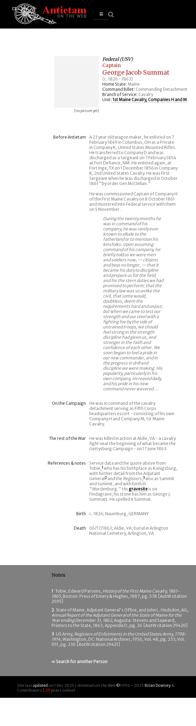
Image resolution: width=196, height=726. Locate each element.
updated (40, 685)
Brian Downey (158, 685)
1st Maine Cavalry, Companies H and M (150, 99)
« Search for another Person (79, 661)
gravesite (138, 488)
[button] (101, 14)
